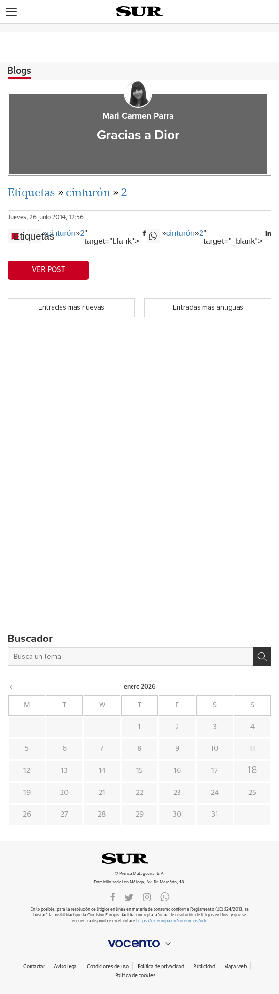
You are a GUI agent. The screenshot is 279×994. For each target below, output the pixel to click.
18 (252, 770)
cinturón (88, 192)
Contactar (34, 966)
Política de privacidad (161, 966)
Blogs (19, 71)
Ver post (48, 269)
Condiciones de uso (108, 966)
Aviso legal (66, 966)
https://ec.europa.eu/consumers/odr (171, 921)
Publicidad (204, 966)
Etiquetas (31, 192)
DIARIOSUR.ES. (139, 858)
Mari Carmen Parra (138, 116)
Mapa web (235, 966)
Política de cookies (135, 975)
